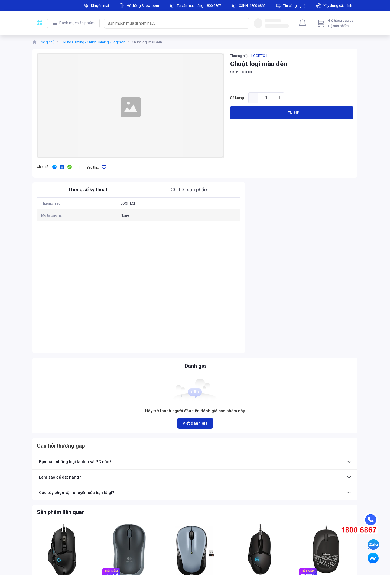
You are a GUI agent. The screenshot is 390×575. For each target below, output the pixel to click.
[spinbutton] (266, 97)
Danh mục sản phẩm (77, 23)
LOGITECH (259, 56)
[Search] (244, 23)
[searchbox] (172, 23)
